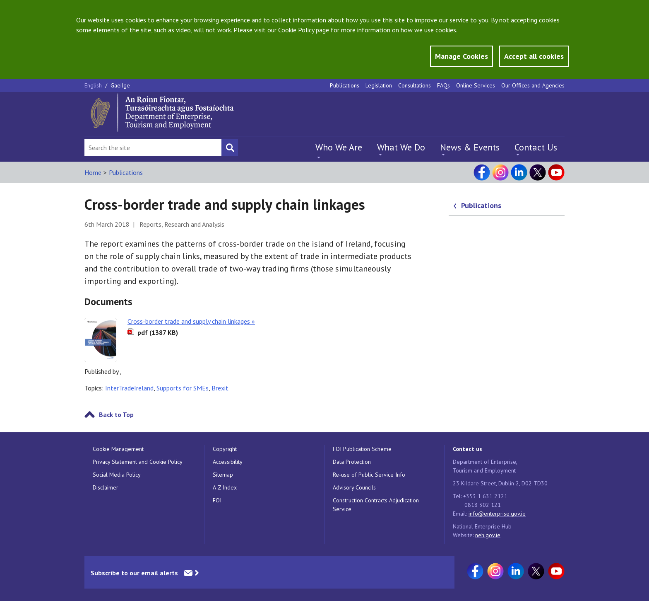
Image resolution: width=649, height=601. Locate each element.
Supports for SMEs (182, 388)
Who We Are (338, 147)
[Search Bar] (152, 147)
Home (92, 172)
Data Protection (352, 461)
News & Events (470, 147)
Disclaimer (105, 487)
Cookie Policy (296, 30)
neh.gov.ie (487, 535)
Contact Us (535, 147)
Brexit (220, 388)
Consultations (414, 85)
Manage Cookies (461, 56)
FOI (217, 500)
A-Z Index (225, 487)
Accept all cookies (534, 56)
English (93, 85)
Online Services (475, 85)
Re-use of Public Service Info (369, 474)
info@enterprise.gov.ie (497, 513)
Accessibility (228, 461)
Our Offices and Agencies (533, 85)
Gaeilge (120, 85)
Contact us (467, 449)
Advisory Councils (354, 487)
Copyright (225, 449)
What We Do (401, 147)
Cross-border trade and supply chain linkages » (191, 321)
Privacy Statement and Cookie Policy (138, 461)
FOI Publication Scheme (362, 449)
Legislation (378, 85)
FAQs (443, 85)
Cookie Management (118, 449)
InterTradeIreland (129, 388)
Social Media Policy (117, 474)
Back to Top (116, 414)
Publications (344, 85)
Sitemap (223, 474)
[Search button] (229, 147)
